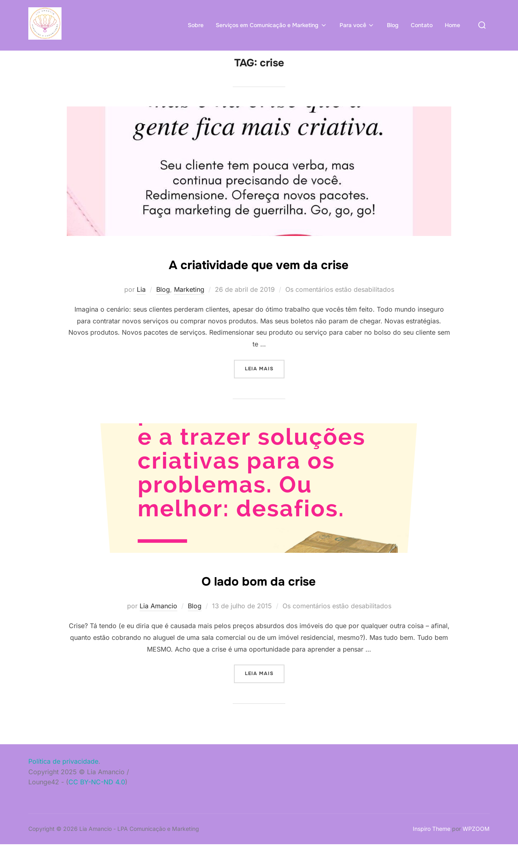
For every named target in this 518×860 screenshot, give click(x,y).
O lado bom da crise (259, 596)
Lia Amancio (158, 622)
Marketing (189, 305)
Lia (141, 305)
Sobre (196, 25)
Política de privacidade (63, 777)
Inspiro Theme (431, 844)
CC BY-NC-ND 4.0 (96, 798)
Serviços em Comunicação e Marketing (271, 25)
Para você (357, 25)
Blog (393, 25)
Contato (422, 25)
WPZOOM (476, 844)
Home (452, 25)
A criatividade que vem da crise (258, 279)
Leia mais (264, 384)
